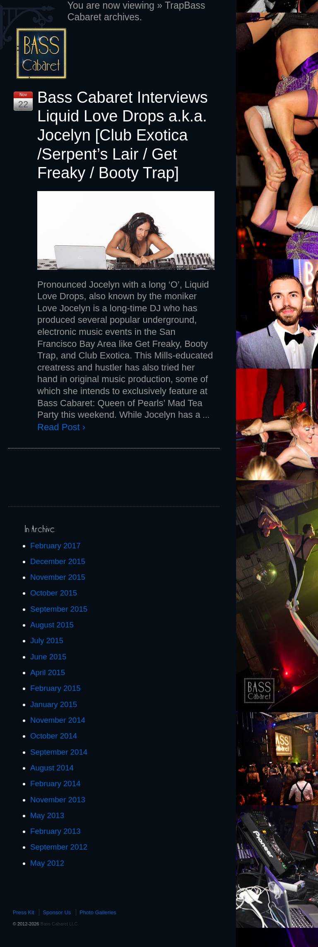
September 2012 (58, 847)
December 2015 (57, 561)
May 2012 (47, 863)
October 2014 (53, 735)
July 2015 (46, 640)
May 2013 (47, 815)
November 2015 (57, 577)
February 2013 (55, 831)
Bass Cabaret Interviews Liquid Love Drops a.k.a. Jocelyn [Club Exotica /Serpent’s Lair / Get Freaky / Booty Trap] (122, 135)
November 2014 (57, 720)
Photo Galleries (98, 912)
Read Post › (61, 427)
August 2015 (52, 624)
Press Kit (23, 912)
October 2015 (53, 593)
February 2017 (55, 545)
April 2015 (47, 672)
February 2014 (55, 783)
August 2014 (52, 767)
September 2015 (58, 609)
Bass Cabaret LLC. (59, 923)
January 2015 (53, 704)
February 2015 (55, 688)
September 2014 (58, 752)
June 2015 (48, 656)
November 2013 (57, 799)
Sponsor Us (57, 912)
